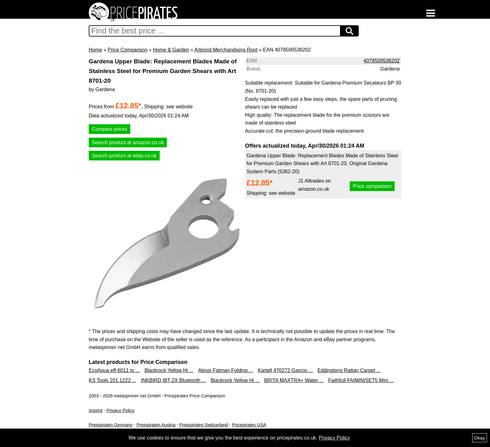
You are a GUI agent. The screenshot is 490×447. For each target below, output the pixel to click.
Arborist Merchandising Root (226, 49)
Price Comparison (127, 49)
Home (95, 49)
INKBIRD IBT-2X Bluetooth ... (173, 380)
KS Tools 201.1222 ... (112, 380)
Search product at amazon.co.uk (128, 142)
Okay (479, 437)
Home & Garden (171, 49)
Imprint (95, 410)
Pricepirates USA (249, 424)
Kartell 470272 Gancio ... (285, 370)
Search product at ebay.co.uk (124, 155)
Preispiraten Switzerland (203, 424)
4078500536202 (381, 60)
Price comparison (372, 186)
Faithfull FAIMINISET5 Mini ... (361, 380)
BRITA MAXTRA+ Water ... (293, 380)
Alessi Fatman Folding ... (225, 370)
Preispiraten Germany (110, 424)
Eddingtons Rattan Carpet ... (349, 370)
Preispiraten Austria (156, 424)
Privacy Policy (121, 410)
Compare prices (109, 129)
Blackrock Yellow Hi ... (168, 370)
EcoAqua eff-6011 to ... (114, 370)
